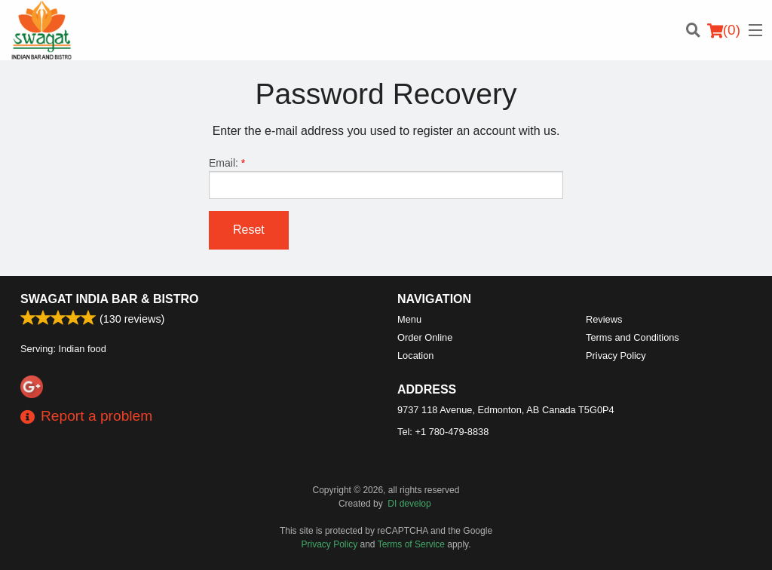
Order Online (424, 337)
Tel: (443, 431)
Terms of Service (411, 544)
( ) (723, 30)
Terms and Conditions (632, 337)
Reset (249, 229)
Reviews (604, 319)
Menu (409, 319)
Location (415, 355)
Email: (386, 178)
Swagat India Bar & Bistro (109, 299)
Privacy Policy (616, 355)
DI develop (409, 503)
